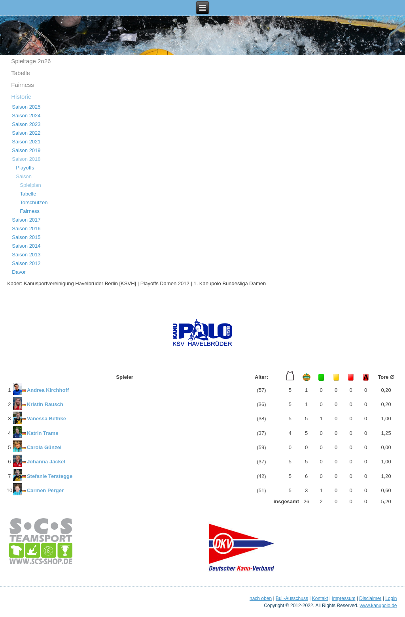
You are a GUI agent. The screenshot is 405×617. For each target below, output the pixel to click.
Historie (21, 96)
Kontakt (320, 598)
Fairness (22, 84)
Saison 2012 (26, 263)
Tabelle (20, 73)
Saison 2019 (26, 150)
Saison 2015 (26, 237)
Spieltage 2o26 (31, 61)
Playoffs (25, 168)
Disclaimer (370, 598)
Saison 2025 (26, 107)
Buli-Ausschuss (292, 598)
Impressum (343, 598)
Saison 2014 (26, 246)
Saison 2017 (26, 220)
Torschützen (33, 202)
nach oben (261, 598)
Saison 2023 (26, 124)
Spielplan (30, 185)
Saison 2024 (26, 116)
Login (391, 598)
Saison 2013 (26, 255)
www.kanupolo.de (378, 605)
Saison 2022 (26, 133)
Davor (19, 272)
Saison (24, 176)
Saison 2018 (26, 159)
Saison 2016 (26, 228)
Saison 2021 (26, 142)
